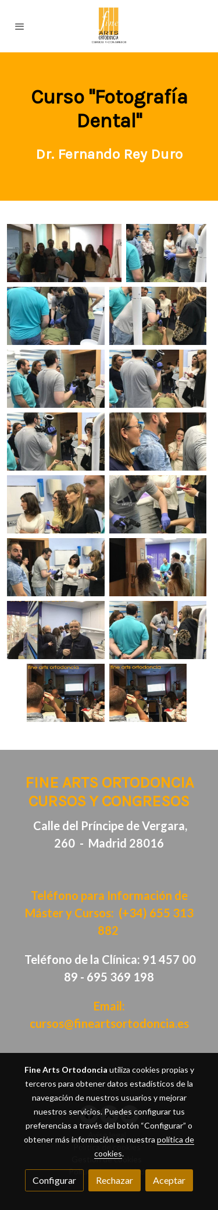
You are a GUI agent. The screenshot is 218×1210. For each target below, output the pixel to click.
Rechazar (114, 1180)
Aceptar (169, 1180)
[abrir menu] (19, 26)
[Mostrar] (64, 253)
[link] (109, 26)
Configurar (54, 1180)
